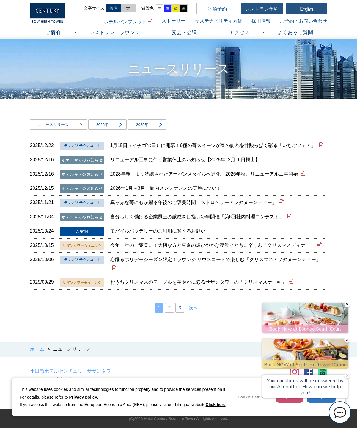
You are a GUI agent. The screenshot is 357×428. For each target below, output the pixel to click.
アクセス (239, 32)
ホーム (37, 349)
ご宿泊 (52, 32)
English (306, 9)
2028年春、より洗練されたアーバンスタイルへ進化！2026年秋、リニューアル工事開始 (204, 173)
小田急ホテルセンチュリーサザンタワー (73, 371)
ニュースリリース (53, 124)
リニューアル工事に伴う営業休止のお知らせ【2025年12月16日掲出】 (185, 159)
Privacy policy (83, 397)
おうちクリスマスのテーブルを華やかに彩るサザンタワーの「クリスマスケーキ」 (198, 282)
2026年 (102, 124)
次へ (193, 307)
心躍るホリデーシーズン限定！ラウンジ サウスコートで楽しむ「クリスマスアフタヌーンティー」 (215, 259)
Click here (216, 404)
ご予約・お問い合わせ (303, 20)
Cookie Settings (253, 397)
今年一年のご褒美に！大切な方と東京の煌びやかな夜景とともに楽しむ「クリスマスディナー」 (213, 245)
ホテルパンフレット (125, 21)
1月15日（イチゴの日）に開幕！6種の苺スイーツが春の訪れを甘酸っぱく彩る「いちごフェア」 (213, 145)
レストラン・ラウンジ (114, 32)
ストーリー (173, 20)
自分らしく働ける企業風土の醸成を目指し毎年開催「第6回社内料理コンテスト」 (197, 216)
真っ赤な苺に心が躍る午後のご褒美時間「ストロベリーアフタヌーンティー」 (194, 202)
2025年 (142, 124)
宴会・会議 (184, 32)
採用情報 (260, 20)
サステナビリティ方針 (218, 20)
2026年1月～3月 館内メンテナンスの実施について (165, 188)
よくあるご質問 (295, 32)
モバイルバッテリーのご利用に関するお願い (157, 230)
